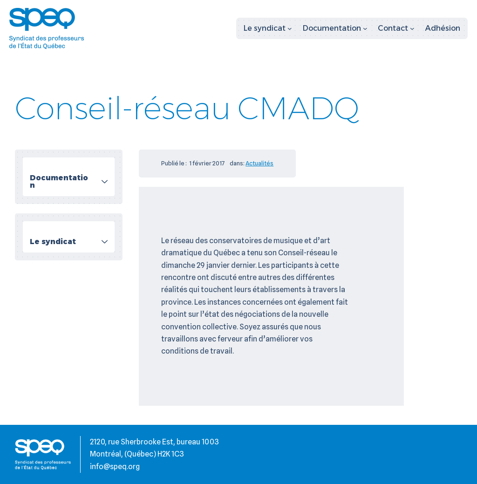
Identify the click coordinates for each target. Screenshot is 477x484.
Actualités (259, 163)
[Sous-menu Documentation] (335, 28)
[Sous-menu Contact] (396, 28)
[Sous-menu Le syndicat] (268, 28)
